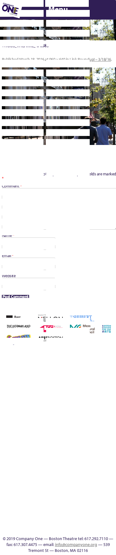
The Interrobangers (12, 461)
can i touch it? (21, 386)
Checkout (38, 386)
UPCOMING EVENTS (34, 491)
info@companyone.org (76, 544)
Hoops (3, 424)
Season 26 (47, 439)
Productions (101, 461)
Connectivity (47, 386)
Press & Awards (39, 366)
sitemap (65, 461)
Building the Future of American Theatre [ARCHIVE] (3, 379)
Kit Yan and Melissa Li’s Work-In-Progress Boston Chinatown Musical (21, 409)
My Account (65, 424)
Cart (29, 386)
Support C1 (83, 439)
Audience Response (34, 513)
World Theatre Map (34, 498)
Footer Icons (74, 461)
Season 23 (29, 439)
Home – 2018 (101, 386)
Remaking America (101, 424)
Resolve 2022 (12, 439)
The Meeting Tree (30, 461)
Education (65, 386)
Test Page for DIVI (92, 439)
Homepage (110, 386)
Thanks (52, 528)
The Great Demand (110, 439)
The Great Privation (3, 461)
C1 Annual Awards (85, 356)
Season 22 (20, 439)
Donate (57, 386)
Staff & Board (74, 439)
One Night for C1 (84, 424)
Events (34, 528)
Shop (65, 439)
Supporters (70, 528)
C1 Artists (25, 528)
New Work (74, 424)
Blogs (34, 506)
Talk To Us (110, 461)
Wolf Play (38, 461)
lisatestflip (39, 424)
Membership (47, 424)
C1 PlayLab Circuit (34, 476)
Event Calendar (93, 461)
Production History (92, 424)
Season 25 (38, 439)
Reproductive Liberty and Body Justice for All (110, 417)
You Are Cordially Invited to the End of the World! (56, 454)
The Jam (21, 461)
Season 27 (56, 439)
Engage (34, 468)
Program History (34, 483)
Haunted (93, 386)
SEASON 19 (43, 528)
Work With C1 (47, 461)
